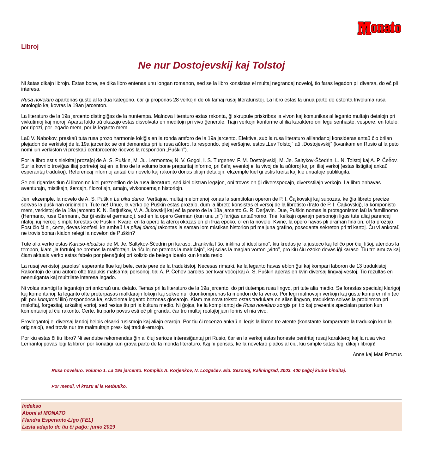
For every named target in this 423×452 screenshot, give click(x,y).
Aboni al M (43, 413)
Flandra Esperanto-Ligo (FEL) (57, 420)
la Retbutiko (113, 386)
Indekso (31, 406)
